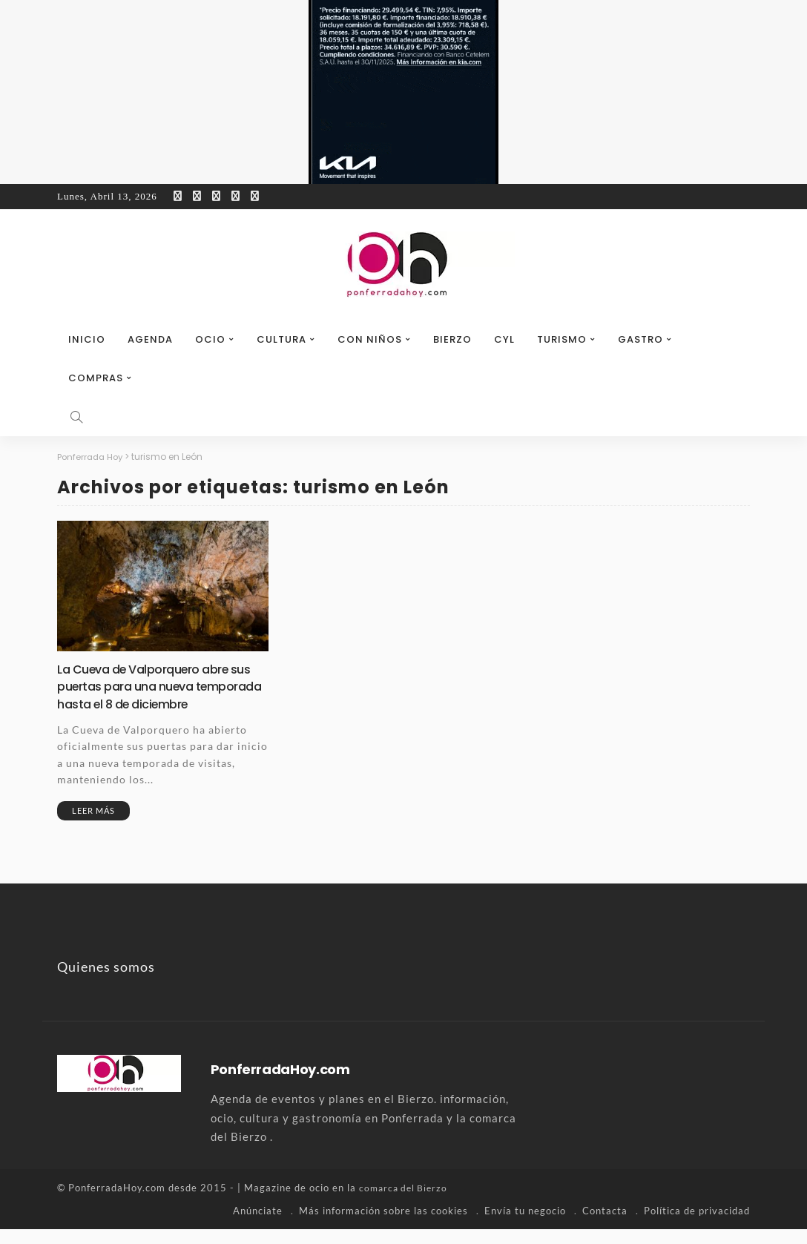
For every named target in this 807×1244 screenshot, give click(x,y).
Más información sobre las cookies (383, 1225)
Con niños (369, 339)
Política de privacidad (697, 1225)
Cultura (281, 339)
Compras (95, 378)
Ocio (210, 339)
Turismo (562, 339)
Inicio (86, 339)
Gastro (640, 339)
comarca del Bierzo (405, 1203)
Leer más (93, 826)
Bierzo (452, 339)
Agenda (150, 339)
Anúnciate (258, 1225)
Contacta (605, 1225)
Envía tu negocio (525, 1225)
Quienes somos (106, 982)
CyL (504, 339)
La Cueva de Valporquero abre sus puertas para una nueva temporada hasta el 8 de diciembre (151, 694)
